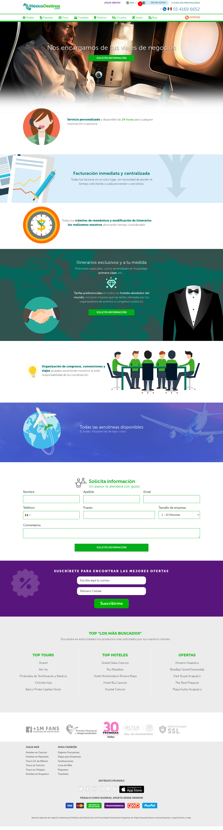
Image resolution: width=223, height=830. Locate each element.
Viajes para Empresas (69, 756)
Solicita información (112, 58)
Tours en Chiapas (35, 769)
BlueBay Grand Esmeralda (187, 669)
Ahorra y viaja (184, 818)
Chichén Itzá (43, 682)
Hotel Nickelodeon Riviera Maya (115, 676)
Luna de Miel (65, 765)
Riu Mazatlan (115, 669)
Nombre (28, 492)
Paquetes (63, 769)
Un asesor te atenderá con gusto (114, 486)
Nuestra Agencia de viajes (44, 818)
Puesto (88, 507)
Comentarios (32, 525)
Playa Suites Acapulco (187, 689)
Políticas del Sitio (79, 818)
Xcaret (43, 663)
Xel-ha (43, 669)
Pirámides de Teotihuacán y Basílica (43, 676)
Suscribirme (111, 603)
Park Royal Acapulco (187, 676)
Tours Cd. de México (37, 761)
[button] (28, 515)
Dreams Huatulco (187, 663)
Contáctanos (64, 818)
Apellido (88, 492)
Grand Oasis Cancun (115, 663)
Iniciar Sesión (158, 2)
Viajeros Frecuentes (68, 752)
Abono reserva (155, 818)
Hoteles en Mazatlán (37, 756)
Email (147, 492)
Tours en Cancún (35, 765)
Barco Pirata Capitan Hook (43, 689)
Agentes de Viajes (130, 818)
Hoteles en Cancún (36, 752)
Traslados (63, 774)
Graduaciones (65, 761)
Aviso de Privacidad (98, 818)
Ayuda (144, 818)
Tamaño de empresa (172, 507)
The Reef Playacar (187, 682)
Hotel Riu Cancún (115, 682)
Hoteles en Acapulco (37, 774)
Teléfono (29, 507)
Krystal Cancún (115, 689)
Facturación (115, 818)
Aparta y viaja (169, 818)
